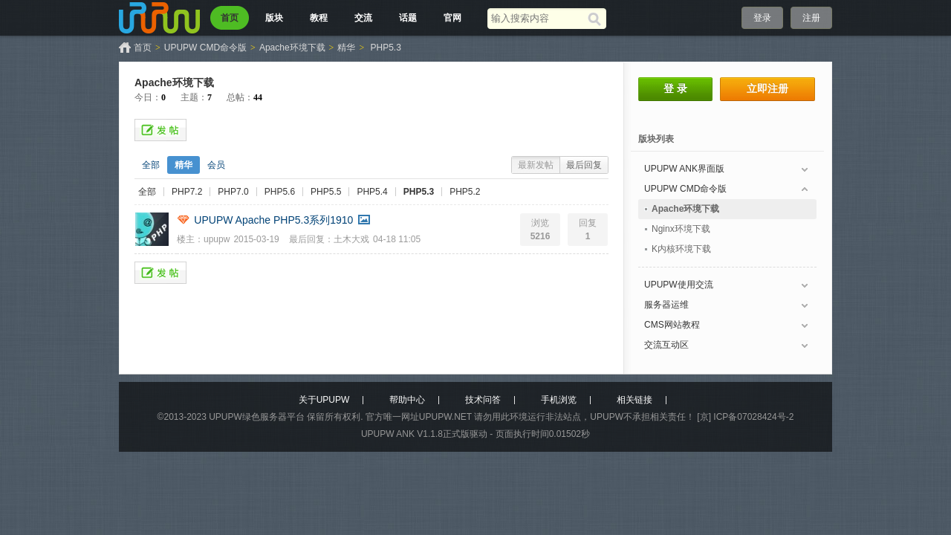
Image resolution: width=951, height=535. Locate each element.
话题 (408, 18)
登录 (762, 18)
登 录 (675, 88)
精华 (346, 47)
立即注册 (767, 88)
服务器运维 (666, 304)
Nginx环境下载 (681, 229)
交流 (363, 18)
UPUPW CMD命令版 (205, 47)
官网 (452, 18)
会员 (216, 165)
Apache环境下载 (292, 47)
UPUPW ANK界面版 (684, 168)
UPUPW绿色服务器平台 (257, 417)
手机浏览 (559, 400)
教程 (319, 18)
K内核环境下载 (681, 249)
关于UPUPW (324, 400)
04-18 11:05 (397, 239)
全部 (151, 165)
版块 (274, 18)
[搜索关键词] (537, 18)
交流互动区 (666, 345)
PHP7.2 (187, 192)
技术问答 (483, 400)
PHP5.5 (326, 192)
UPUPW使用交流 (678, 284)
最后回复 (584, 165)
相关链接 (634, 400)
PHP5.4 (372, 192)
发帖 (160, 130)
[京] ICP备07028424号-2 (745, 417)
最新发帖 (536, 165)
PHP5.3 (386, 47)
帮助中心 (407, 400)
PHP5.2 (464, 192)
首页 (229, 18)
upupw (217, 239)
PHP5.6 (279, 192)
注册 (811, 18)
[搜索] (597, 18)
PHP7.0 (233, 192)
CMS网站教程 (672, 325)
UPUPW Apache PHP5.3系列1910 (273, 220)
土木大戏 (351, 239)
